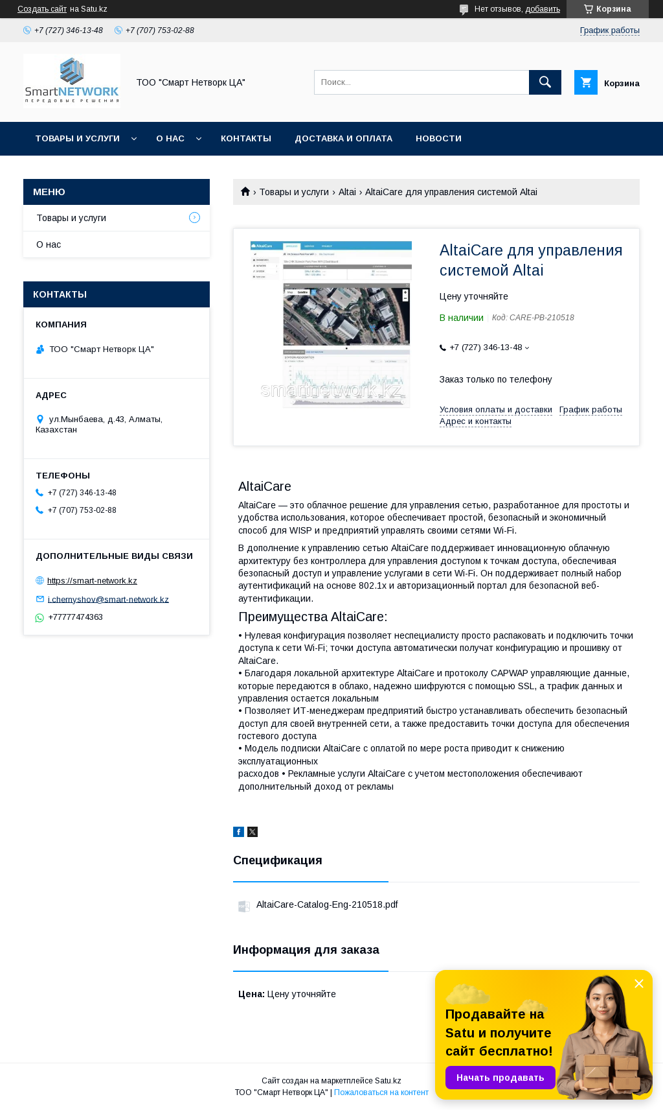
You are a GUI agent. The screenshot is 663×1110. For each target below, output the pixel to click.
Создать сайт (42, 9)
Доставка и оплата (343, 138)
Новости (439, 138)
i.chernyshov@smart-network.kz (108, 599)
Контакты (246, 138)
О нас (170, 138)
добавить (542, 9)
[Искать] (545, 82)
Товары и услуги (77, 138)
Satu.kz (388, 1080)
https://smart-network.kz (92, 580)
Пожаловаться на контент (381, 1092)
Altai (347, 192)
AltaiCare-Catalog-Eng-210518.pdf (327, 904)
